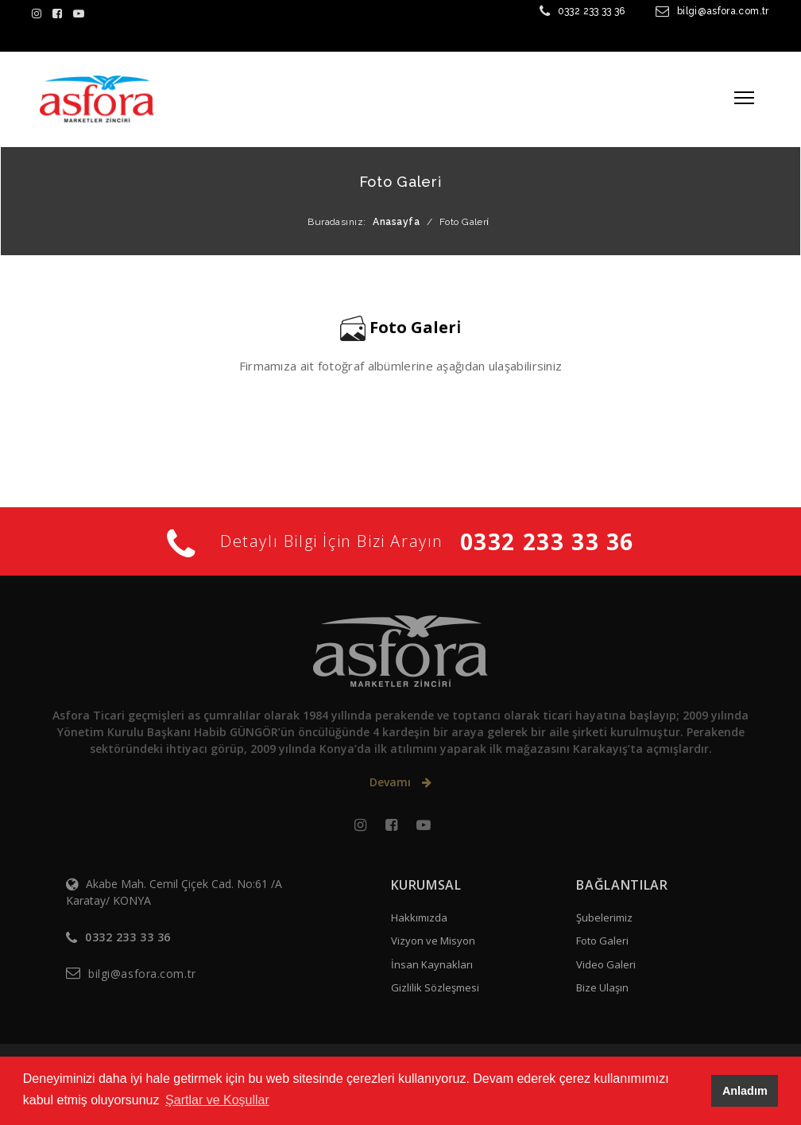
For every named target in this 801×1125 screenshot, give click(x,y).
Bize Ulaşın (602, 987)
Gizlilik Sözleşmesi (435, 987)
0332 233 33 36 (591, 11)
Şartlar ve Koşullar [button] (217, 1100)
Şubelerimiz (604, 917)
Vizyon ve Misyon (433, 940)
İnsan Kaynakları (432, 964)
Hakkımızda (419, 917)
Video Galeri (606, 964)
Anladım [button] (745, 1090)
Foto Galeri (602, 940)
